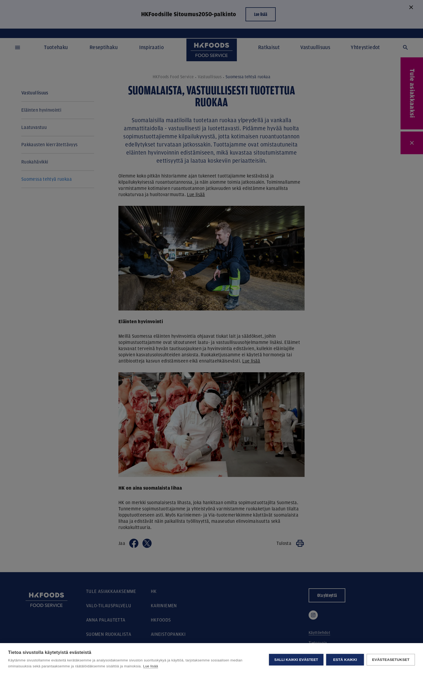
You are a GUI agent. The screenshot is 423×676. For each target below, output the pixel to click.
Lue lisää (150, 666)
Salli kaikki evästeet (296, 660)
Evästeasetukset (391, 660)
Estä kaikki (345, 660)
